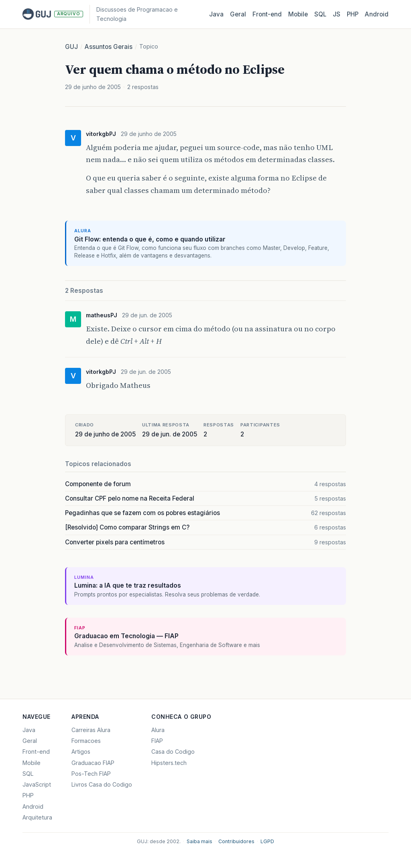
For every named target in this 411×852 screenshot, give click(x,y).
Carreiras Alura (90, 729)
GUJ (71, 47)
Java (216, 14)
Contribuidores (236, 841)
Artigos (80, 751)
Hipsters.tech (169, 762)
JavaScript (36, 784)
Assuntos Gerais (108, 47)
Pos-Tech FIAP (91, 773)
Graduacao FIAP (92, 762)
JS (336, 14)
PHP (352, 14)
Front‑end (267, 14)
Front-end (36, 751)
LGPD (267, 841)
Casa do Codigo (173, 751)
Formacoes (86, 740)
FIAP (157, 740)
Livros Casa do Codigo (101, 784)
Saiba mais (199, 841)
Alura (158, 729)
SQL (320, 14)
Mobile (298, 14)
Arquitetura (37, 817)
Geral (238, 14)
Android (377, 14)
